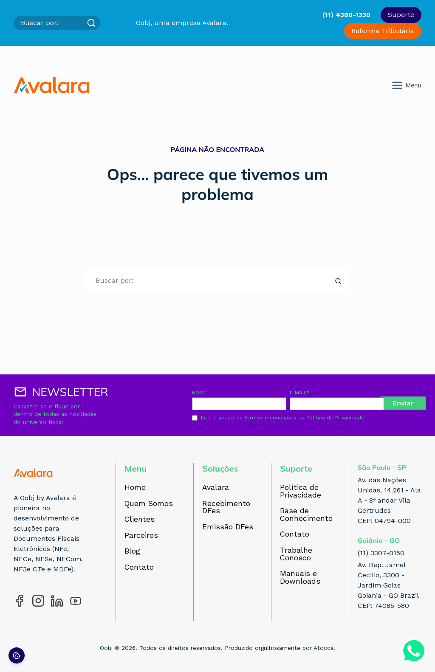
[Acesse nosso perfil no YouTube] (76, 601)
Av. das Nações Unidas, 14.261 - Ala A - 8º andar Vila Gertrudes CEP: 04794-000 (389, 500)
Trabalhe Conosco (296, 554)
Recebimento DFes (226, 507)
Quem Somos (148, 504)
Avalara (215, 488)
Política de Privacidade (335, 418)
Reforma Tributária (382, 31)
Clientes (139, 519)
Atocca (323, 647)
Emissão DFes (227, 527)
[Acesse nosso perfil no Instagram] (38, 601)
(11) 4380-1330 (346, 15)
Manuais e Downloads (300, 577)
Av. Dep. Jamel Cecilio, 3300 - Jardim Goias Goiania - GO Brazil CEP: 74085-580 (388, 585)
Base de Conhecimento (306, 514)
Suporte (401, 15)
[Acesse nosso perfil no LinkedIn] (57, 601)
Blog (132, 551)
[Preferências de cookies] (16, 655)
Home (135, 488)
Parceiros (141, 536)
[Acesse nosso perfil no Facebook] (19, 601)
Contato (139, 567)
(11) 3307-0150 (381, 553)
